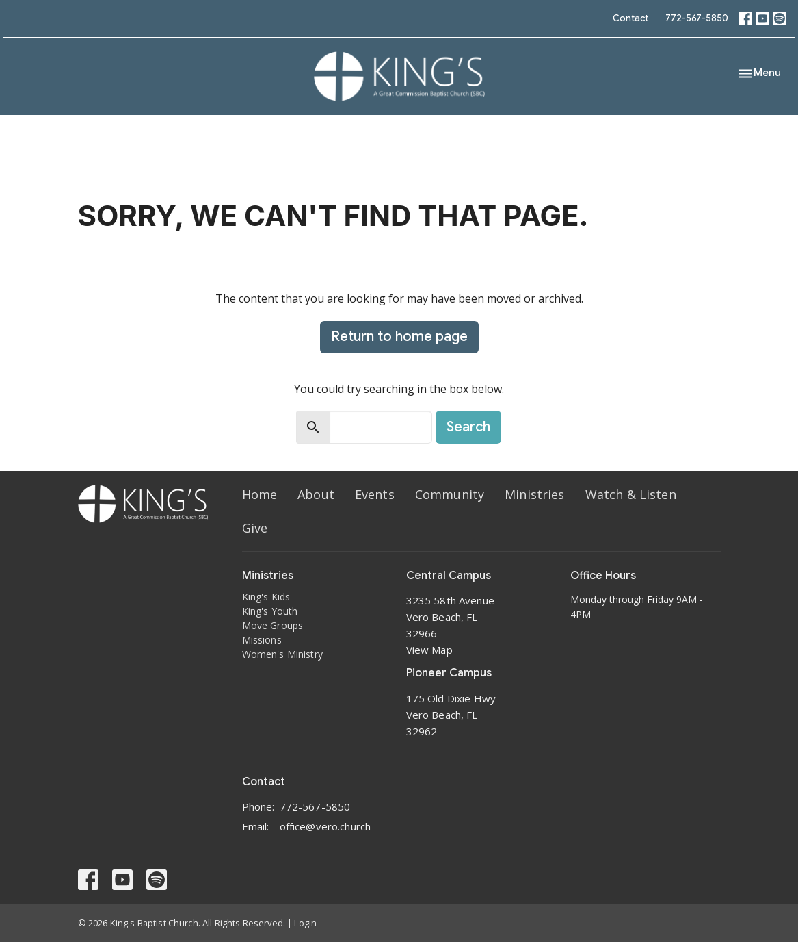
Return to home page (399, 336)
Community (449, 494)
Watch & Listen (630, 494)
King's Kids (266, 596)
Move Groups (273, 625)
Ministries (535, 494)
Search (468, 426)
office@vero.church (325, 826)
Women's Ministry (282, 654)
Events (375, 494)
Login (305, 923)
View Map (429, 650)
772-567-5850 (696, 18)
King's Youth (270, 611)
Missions (262, 639)
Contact (630, 18)
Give (255, 528)
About (315, 494)
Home (260, 494)
